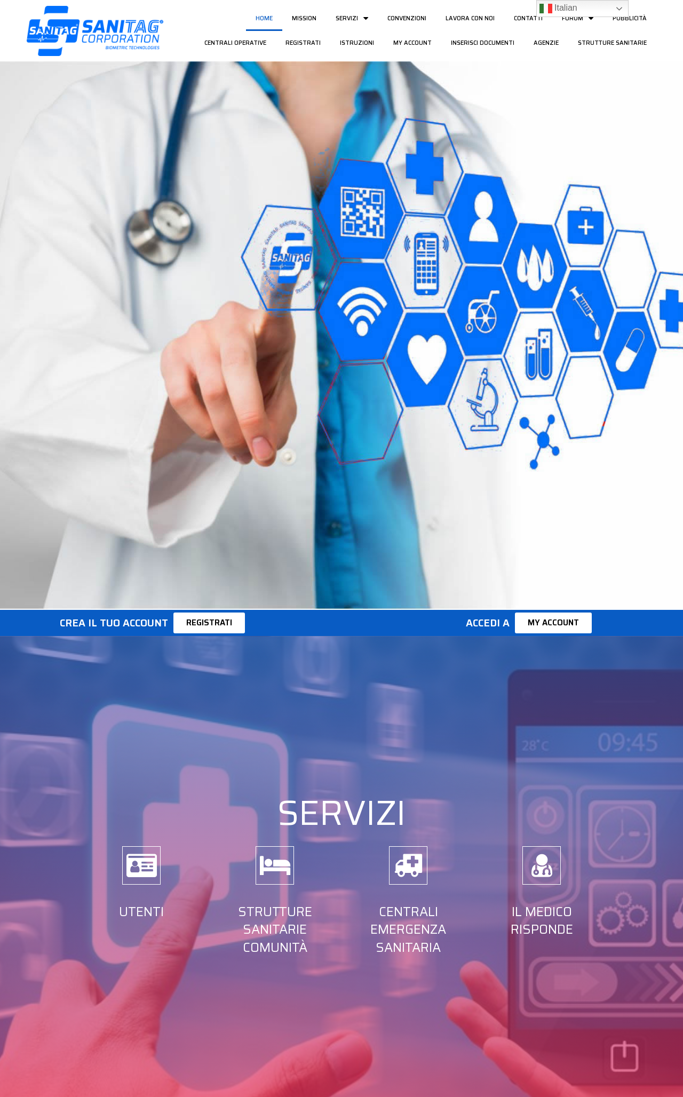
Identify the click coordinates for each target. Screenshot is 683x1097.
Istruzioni (357, 42)
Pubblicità (630, 18)
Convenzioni (406, 18)
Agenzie (546, 42)
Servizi (352, 18)
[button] (209, 623)
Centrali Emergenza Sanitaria (408, 930)
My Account (412, 42)
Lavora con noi (470, 18)
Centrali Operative (235, 42)
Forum (577, 18)
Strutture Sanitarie (612, 42)
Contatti (528, 18)
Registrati (303, 42)
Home (264, 18)
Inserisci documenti (482, 42)
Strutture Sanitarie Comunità (275, 930)
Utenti (141, 912)
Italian (558, 8)
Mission (304, 18)
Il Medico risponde (542, 921)
